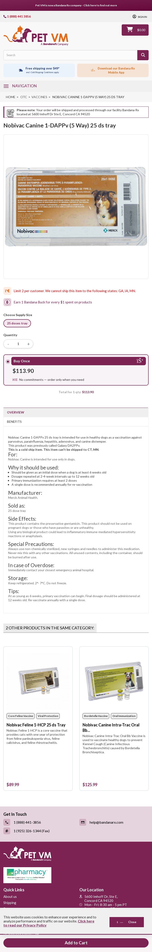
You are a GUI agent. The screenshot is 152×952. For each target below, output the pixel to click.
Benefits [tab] (14, 421)
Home (10, 97)
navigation (24, 85)
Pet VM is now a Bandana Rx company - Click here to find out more (76, 5)
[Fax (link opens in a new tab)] (38, 830)
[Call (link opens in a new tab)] (38, 822)
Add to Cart (76, 942)
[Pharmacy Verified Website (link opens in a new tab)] (76, 875)
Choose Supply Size (18, 315)
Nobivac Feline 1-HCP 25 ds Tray (36, 724)
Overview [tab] (15, 412)
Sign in (142, 16)
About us (10, 896)
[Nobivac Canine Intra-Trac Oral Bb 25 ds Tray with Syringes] (114, 681)
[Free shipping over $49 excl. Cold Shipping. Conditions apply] (39, 70)
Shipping (9, 903)
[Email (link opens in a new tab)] (114, 822)
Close (126, 922)
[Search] (143, 55)
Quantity (10, 335)
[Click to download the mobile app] (112, 70)
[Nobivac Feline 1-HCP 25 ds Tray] (38, 681)
